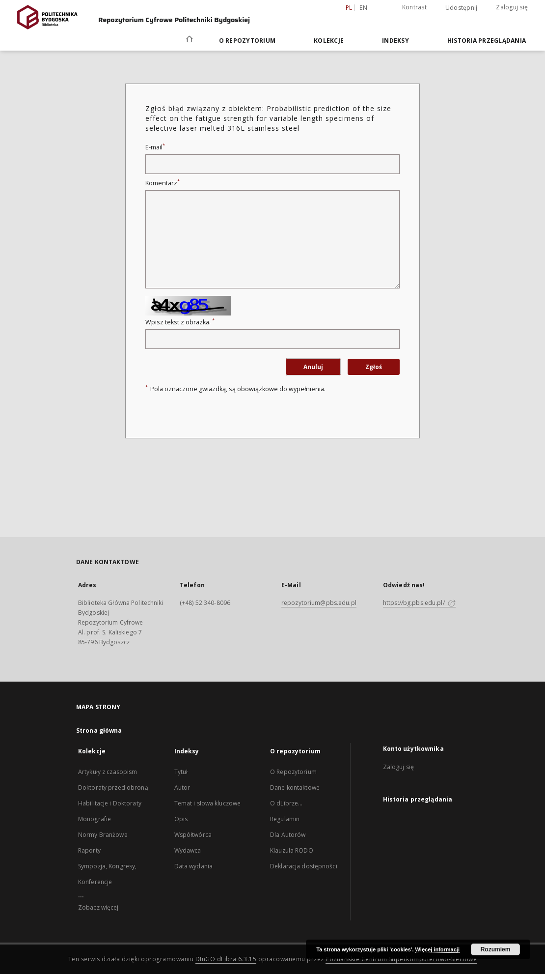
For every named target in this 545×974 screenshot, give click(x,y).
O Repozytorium (293, 772)
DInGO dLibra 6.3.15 (226, 959)
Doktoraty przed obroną (113, 787)
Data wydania (193, 866)
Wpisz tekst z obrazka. (180, 322)
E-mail (155, 147)
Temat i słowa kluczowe (207, 803)
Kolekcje (329, 40)
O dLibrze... (286, 803)
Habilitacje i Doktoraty (109, 803)
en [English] (363, 7)
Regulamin (285, 819)
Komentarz (162, 183)
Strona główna (99, 730)
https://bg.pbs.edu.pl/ (419, 603)
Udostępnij (461, 8)
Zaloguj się (512, 7)
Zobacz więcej (98, 907)
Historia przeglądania (486, 40)
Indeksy (395, 40)
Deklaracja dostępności (303, 866)
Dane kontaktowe (295, 787)
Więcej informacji (437, 949)
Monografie (94, 819)
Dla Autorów (287, 835)
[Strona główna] (189, 40)
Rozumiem (496, 949)
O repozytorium (247, 40)
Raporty (89, 850)
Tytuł (181, 772)
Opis (181, 819)
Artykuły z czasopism (107, 772)
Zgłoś (373, 367)
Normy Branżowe (103, 835)
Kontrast (414, 7)
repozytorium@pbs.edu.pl (318, 603)
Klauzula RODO (291, 850)
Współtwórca (193, 835)
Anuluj (313, 367)
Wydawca (187, 850)
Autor (182, 787)
